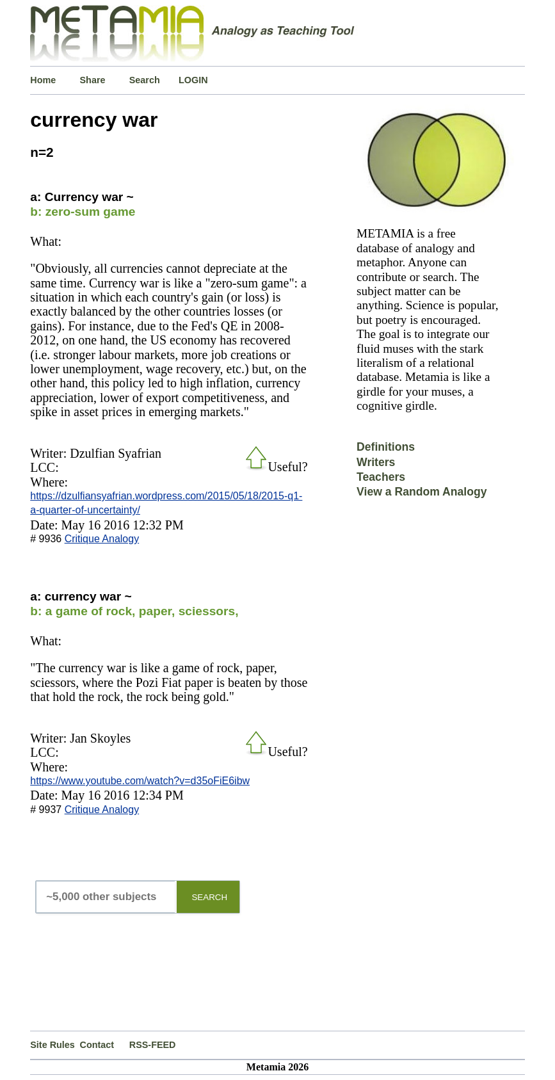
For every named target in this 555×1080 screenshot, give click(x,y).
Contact (97, 1045)
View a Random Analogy (422, 491)
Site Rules (52, 1045)
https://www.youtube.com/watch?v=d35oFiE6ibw (140, 780)
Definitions (386, 446)
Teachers (381, 477)
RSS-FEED (152, 1045)
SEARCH (209, 897)
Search (144, 80)
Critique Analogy (102, 538)
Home (43, 80)
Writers (376, 462)
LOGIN (193, 80)
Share (93, 80)
